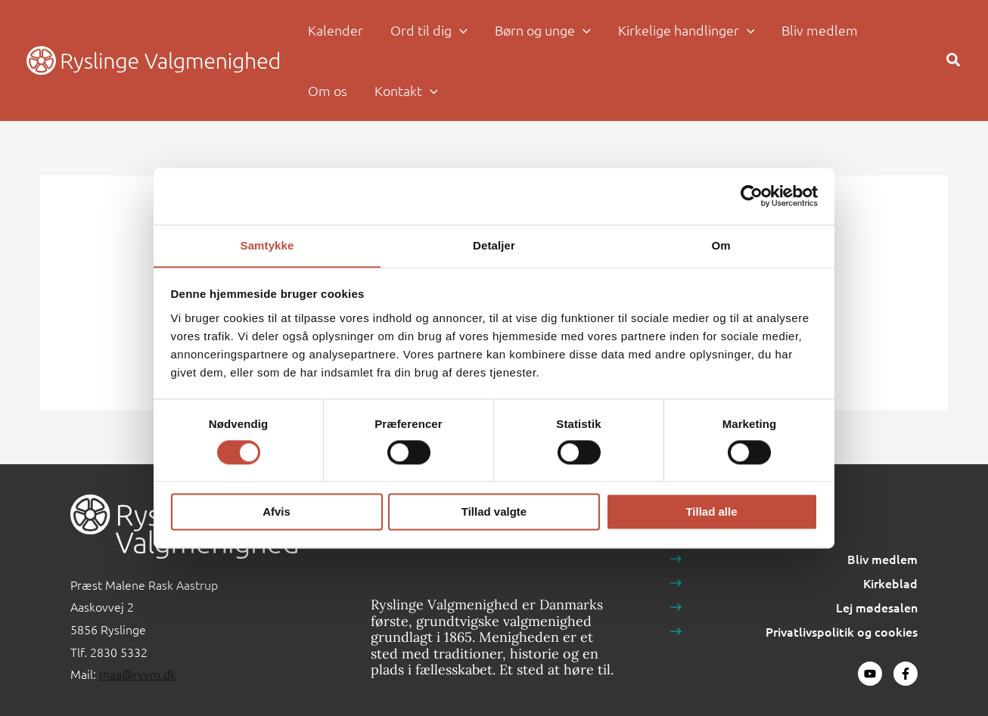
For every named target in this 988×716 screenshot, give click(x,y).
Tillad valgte (494, 512)
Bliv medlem (882, 558)
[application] (460, 30)
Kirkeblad (890, 582)
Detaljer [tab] (494, 244)
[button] (429, 30)
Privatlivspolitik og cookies (842, 631)
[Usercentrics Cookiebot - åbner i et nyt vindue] (751, 195)
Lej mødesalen (877, 607)
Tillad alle (711, 512)
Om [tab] (720, 244)
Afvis (276, 512)
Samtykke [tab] (267, 244)
